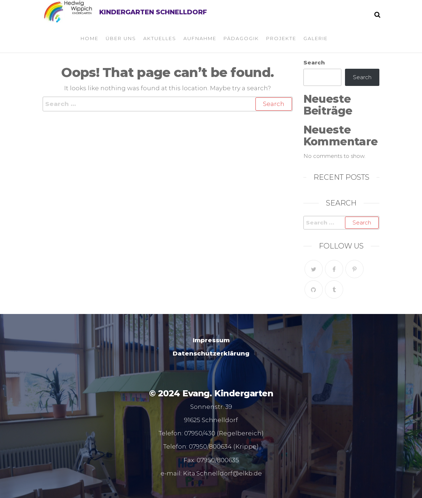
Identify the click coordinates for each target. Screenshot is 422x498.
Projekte (281, 38)
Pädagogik (241, 38)
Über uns (121, 38)
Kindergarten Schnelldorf (153, 12)
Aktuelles (159, 38)
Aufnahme (199, 38)
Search (314, 62)
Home (90, 38)
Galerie (315, 38)
